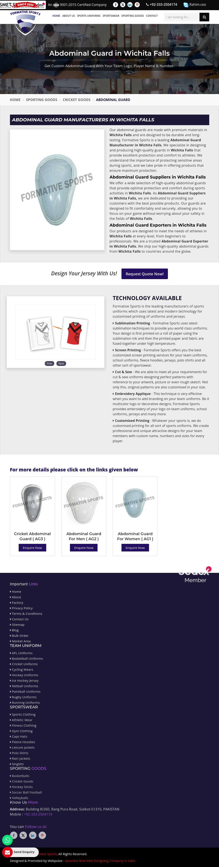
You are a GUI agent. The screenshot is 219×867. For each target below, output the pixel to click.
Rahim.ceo (194, 4)
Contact (152, 16)
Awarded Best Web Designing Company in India (100, 861)
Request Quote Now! (145, 273)
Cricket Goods (77, 99)
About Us (68, 16)
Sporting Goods (132, 16)
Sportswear (111, 16)
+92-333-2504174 (161, 4)
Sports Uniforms (88, 16)
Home (56, 16)
